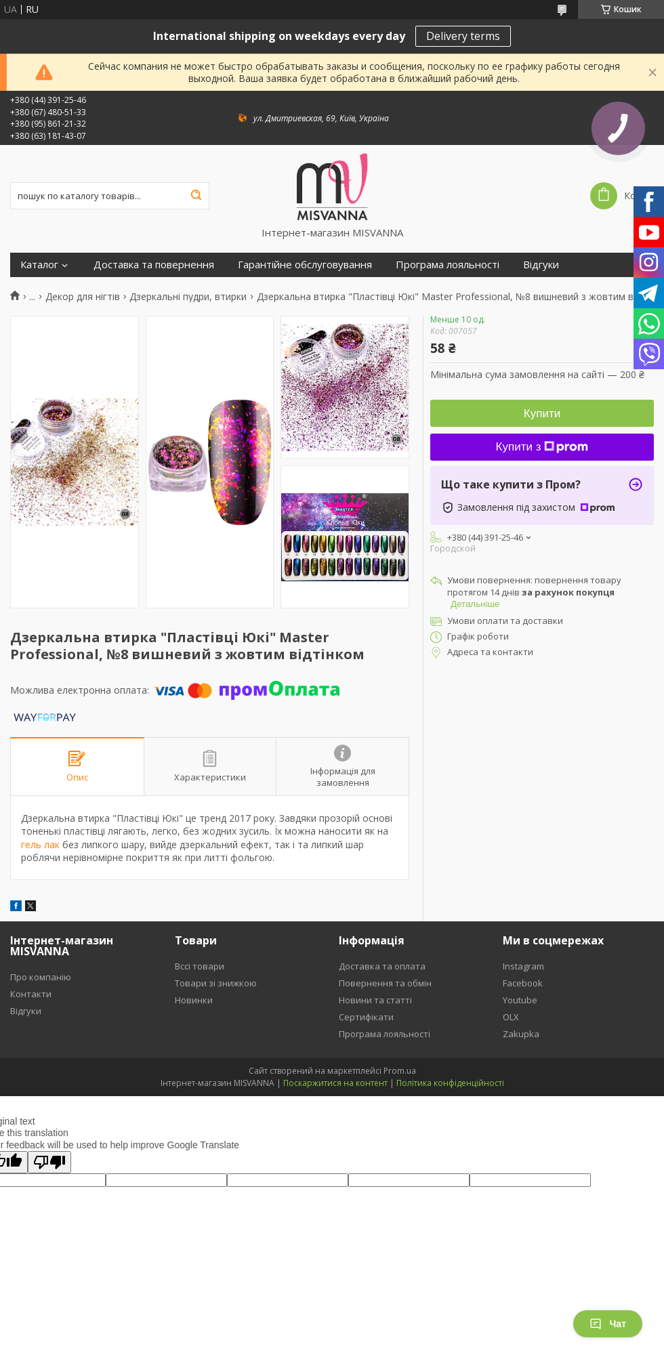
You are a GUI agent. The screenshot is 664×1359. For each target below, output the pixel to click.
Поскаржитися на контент (335, 1083)
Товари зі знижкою (216, 983)
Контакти (30, 994)
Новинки (194, 1000)
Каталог (39, 264)
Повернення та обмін (385, 983)
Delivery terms (463, 35)
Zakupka (521, 1034)
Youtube (520, 1000)
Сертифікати (50, 289)
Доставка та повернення (154, 264)
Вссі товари (199, 966)
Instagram (523, 966)
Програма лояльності (447, 264)
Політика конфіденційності (450, 1083)
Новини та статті (375, 1000)
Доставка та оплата (382, 966)
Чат (607, 1324)
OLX (511, 1017)
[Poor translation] (49, 1162)
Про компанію (40, 977)
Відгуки (541, 264)
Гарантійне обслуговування (305, 264)
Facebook (523, 983)
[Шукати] (195, 195)
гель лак (40, 844)
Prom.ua (399, 1070)
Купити (542, 413)
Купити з (542, 446)
